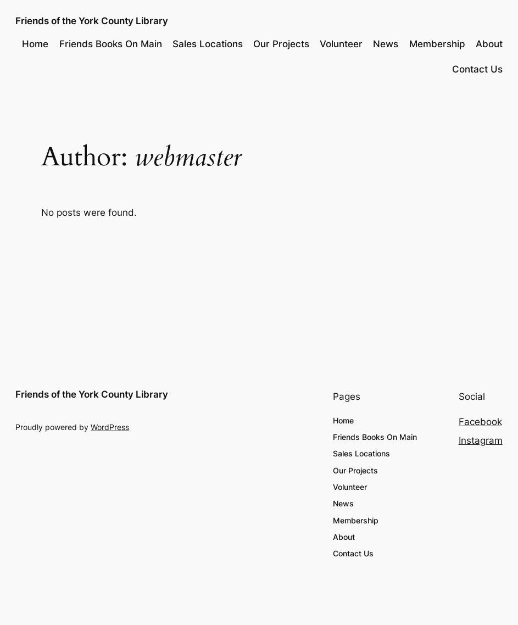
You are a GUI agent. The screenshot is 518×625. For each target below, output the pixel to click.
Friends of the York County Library (91, 20)
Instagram (481, 440)
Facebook (480, 421)
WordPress (110, 427)
